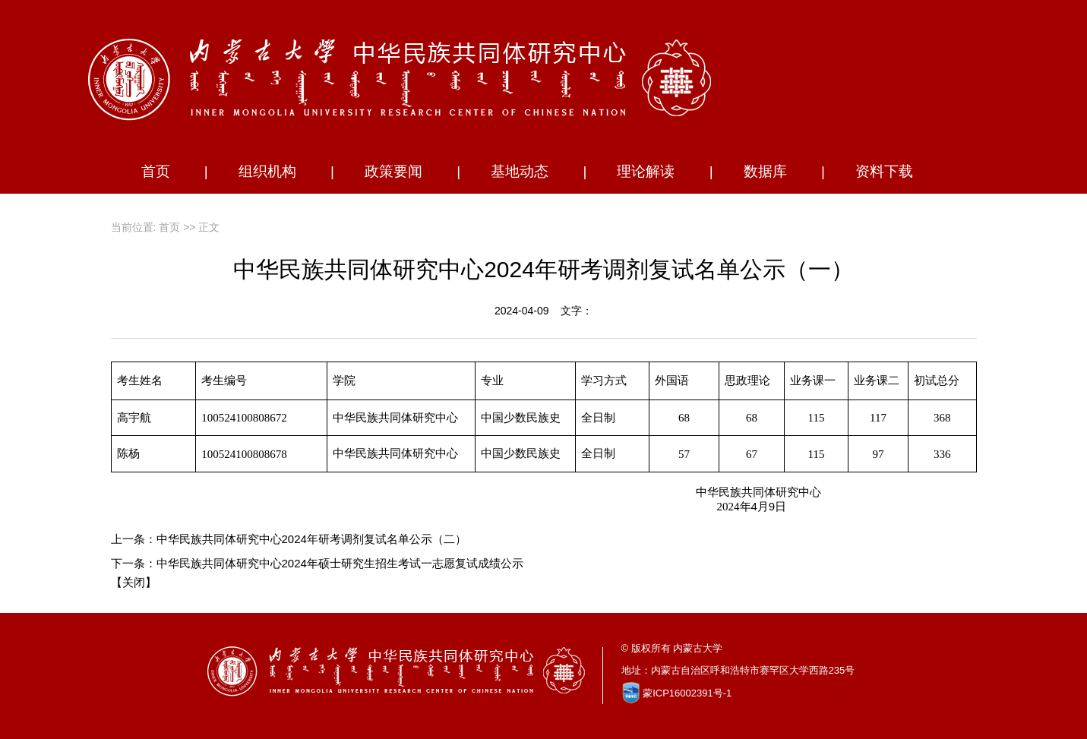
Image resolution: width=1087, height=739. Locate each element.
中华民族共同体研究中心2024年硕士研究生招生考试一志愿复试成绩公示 (339, 563)
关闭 (133, 582)
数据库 (765, 171)
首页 (155, 171)
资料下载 (884, 171)
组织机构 (267, 171)
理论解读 (646, 171)
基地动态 (519, 171)
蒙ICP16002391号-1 (687, 693)
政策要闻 (393, 171)
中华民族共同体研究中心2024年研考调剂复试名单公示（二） (311, 538)
